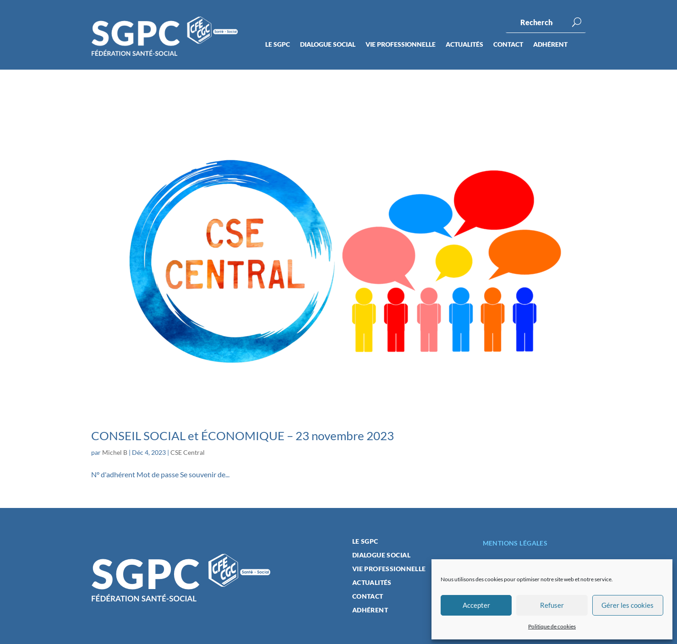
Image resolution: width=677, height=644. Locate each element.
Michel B (114, 452)
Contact (508, 44)
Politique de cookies (552, 626)
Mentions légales (515, 543)
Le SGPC (277, 44)
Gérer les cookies (627, 605)
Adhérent (550, 44)
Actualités (464, 44)
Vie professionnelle (401, 44)
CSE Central (187, 452)
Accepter (476, 605)
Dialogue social (327, 44)
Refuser (552, 605)
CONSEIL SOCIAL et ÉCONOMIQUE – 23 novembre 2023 (242, 435)
